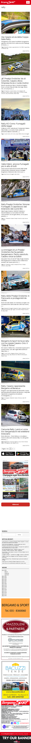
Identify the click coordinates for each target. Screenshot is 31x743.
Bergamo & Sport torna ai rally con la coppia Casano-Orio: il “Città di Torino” (15, 343)
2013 (5, 594)
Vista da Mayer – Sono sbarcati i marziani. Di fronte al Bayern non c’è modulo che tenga (15, 553)
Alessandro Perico (18, 264)
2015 (5, 591)
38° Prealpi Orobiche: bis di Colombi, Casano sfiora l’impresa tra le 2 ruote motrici (15, 80)
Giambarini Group (5, 354)
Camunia (12, 441)
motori (22, 441)
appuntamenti (15, 47)
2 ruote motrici (13, 91)
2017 (5, 588)
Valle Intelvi (16, 174)
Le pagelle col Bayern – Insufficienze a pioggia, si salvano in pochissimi (15, 554)
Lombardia (3, 48)
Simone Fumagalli (25, 133)
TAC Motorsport (23, 354)
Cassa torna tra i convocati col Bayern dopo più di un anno (13, 561)
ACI (11, 133)
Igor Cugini (13, 309)
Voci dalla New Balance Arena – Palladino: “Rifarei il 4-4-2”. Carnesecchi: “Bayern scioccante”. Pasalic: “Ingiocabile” (13, 550)
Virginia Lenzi (15, 443)
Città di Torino (22, 353)
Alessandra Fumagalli (8, 308)
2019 (5, 585)
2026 (5, 570)
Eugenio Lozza (17, 441)
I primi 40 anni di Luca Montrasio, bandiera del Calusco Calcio (14, 563)
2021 (5, 582)
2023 (5, 579)
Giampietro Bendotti (5, 309)
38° (24, 91)
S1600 (19, 133)
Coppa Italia (26, 47)
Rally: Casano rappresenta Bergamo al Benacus (13, 387)
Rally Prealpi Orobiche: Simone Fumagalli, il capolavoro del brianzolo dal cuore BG (15, 206)
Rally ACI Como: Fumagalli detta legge (13, 124)
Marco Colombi (20, 92)
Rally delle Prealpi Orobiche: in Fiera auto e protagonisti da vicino (15, 298)
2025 (5, 576)
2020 (5, 583)
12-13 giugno (6, 398)
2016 (5, 589)
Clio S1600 (21, 47)
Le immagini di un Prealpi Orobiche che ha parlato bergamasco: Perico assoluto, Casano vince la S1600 (14, 253)
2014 (5, 592)
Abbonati (15, 504)
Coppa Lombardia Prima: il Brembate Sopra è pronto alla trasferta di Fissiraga (15, 559)
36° (5, 264)
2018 (5, 586)
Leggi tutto (26, 51)
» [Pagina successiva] (14, 449)
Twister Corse (4, 356)
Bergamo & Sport (14, 353)
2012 (5, 595)
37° (5, 218)
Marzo (6, 571)
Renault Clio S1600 (16, 354)
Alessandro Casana (10, 218)
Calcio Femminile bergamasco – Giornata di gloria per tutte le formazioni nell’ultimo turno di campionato (13, 545)
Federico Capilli (13, 92)
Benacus (20, 398)
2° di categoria (20, 91)
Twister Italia (16, 93)
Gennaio (7, 574)
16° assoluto (6, 91)
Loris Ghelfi (18, 309)
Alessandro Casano (8, 47)
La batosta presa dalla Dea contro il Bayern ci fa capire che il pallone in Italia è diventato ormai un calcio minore (15, 547)
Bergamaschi (7, 441)
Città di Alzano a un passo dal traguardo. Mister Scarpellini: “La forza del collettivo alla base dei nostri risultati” (15, 542)
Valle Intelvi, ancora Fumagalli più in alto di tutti (15, 165)
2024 (5, 577)
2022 (5, 580)
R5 (1, 310)
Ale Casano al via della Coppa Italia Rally (14, 38)
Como (14, 133)
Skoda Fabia (10, 93)
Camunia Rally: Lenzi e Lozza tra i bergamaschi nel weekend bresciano (15, 431)
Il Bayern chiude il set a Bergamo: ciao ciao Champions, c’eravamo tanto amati (14, 557)
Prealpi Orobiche (18, 218)
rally (7, 48)
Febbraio (7, 573)
